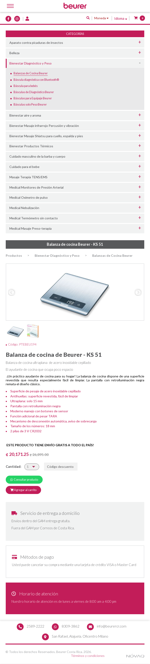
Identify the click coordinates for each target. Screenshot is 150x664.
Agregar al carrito (23, 490)
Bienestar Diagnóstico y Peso (30, 63)
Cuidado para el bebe (24, 167)
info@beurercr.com (111, 626)
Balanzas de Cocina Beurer (112, 255)
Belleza (14, 53)
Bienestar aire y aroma (25, 115)
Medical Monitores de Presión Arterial (36, 187)
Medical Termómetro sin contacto (33, 218)
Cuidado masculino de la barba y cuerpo (37, 156)
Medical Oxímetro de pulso (28, 197)
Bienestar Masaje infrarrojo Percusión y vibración (44, 126)
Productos (14, 255)
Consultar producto (24, 479)
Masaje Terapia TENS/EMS (28, 177)
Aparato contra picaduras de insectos (36, 43)
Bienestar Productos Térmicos (31, 146)
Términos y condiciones (88, 656)
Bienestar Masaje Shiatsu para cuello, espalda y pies (46, 136)
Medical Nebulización (24, 208)
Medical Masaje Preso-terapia (30, 228)
